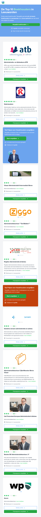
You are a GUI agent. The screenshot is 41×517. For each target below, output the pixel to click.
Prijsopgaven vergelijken (20, 79)
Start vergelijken (13, 138)
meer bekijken (12, 69)
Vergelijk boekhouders (20, 24)
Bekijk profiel (20, 75)
